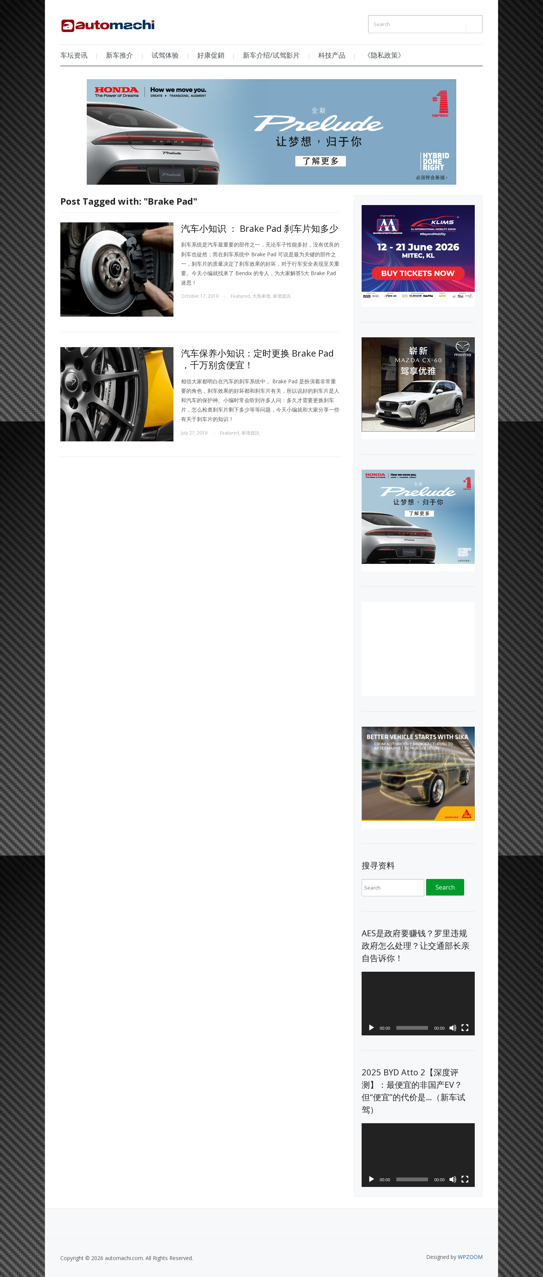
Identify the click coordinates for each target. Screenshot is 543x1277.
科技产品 (331, 55)
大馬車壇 (261, 296)
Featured (240, 296)
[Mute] (453, 1028)
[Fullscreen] (465, 1028)
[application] (418, 1003)
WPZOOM (470, 1256)
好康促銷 (210, 55)
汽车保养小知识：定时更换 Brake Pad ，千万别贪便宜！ (257, 359)
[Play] (371, 1028)
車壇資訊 (282, 296)
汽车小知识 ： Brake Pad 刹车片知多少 (259, 228)
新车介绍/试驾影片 (271, 55)
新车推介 (119, 55)
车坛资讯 (73, 55)
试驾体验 (165, 55)
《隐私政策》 (384, 55)
